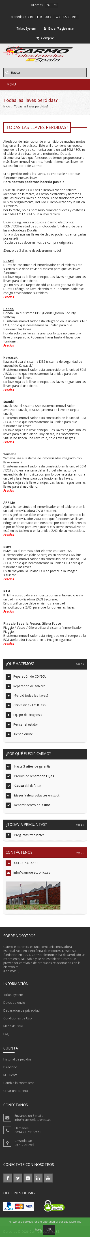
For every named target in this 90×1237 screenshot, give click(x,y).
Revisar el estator (22, 725)
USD (66, 17)
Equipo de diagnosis (24, 715)
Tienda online (19, 734)
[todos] (79, 663)
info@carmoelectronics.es (28, 873)
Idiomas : (37, 5)
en (48, 5)
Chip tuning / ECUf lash (26, 705)
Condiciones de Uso (17, 1018)
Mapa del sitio (13, 1026)
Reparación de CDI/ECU (26, 677)
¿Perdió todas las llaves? (27, 696)
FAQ (6, 1034)
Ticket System (13, 994)
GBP (31, 17)
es (55, 5)
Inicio (6, 106)
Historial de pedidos (17, 1059)
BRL (74, 17)
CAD (57, 17)
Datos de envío (14, 1002)
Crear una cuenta (15, 1090)
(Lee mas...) (11, 971)
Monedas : (18, 17)
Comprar (45, 38)
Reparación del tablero (25, 686)
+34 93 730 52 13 (22, 863)
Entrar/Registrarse (59, 28)
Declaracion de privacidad (21, 1010)
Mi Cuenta (10, 1075)
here (38, 1229)
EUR (39, 17)
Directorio (10, 1067)
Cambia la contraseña (18, 1083)
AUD (48, 17)
